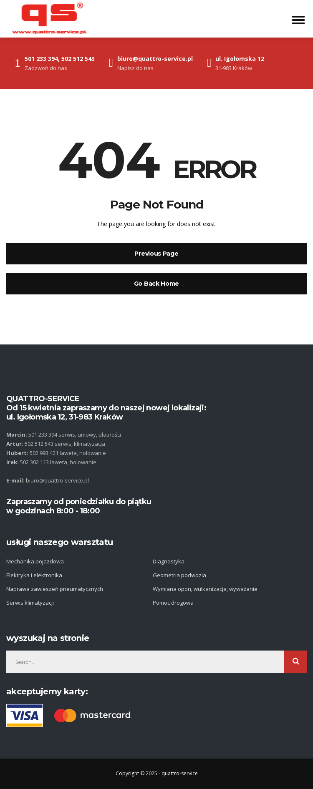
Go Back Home (156, 283)
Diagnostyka (168, 561)
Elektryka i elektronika (34, 575)
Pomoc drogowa (173, 602)
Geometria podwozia (179, 575)
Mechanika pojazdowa (35, 561)
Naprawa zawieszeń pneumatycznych (54, 589)
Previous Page (156, 253)
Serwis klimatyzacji (30, 602)
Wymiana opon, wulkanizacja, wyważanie (205, 589)
